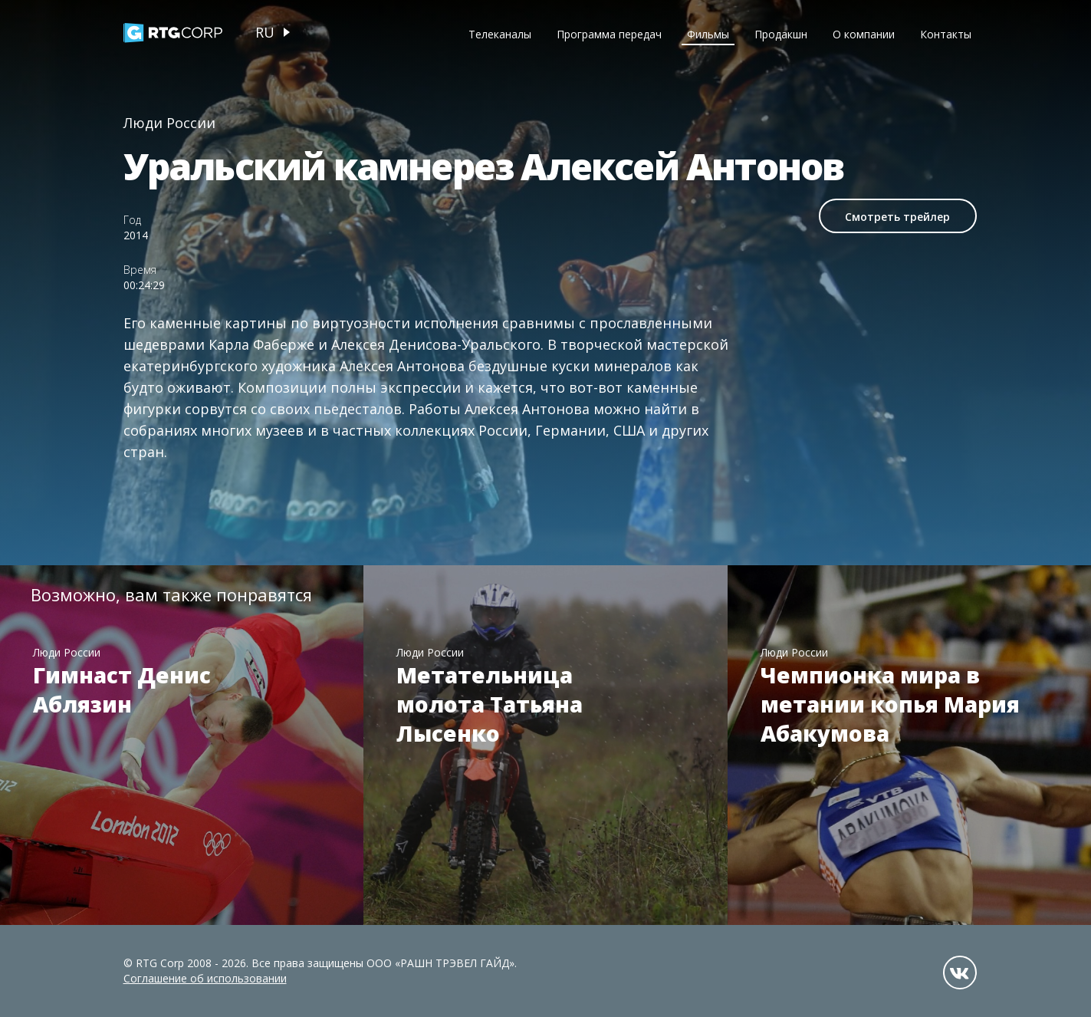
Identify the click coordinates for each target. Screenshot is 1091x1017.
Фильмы (708, 34)
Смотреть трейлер (897, 216)
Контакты (945, 34)
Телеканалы (499, 34)
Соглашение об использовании (205, 978)
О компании (864, 34)
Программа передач (609, 34)
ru (264, 32)
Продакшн (780, 34)
